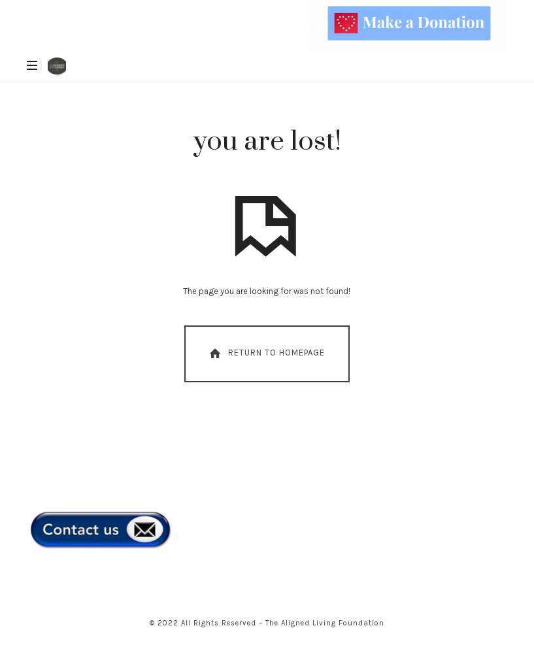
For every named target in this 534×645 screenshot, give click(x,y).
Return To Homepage (266, 353)
